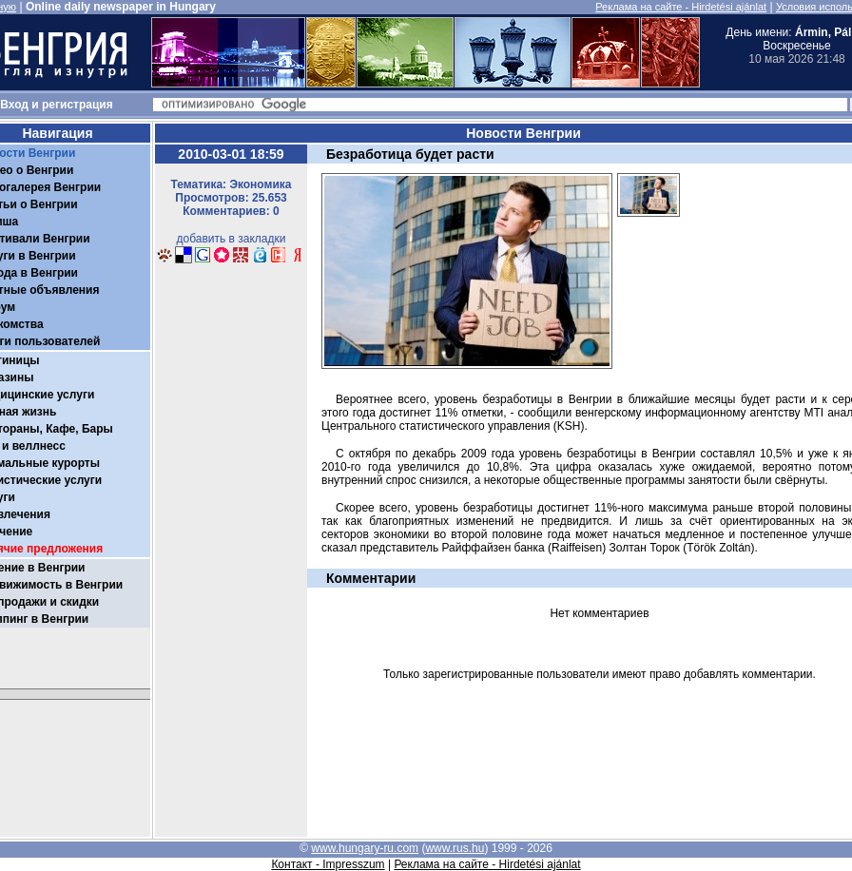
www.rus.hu (454, 848)
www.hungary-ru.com (364, 848)
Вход (14, 104)
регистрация (77, 104)
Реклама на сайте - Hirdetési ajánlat (680, 6)
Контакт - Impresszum (327, 864)
